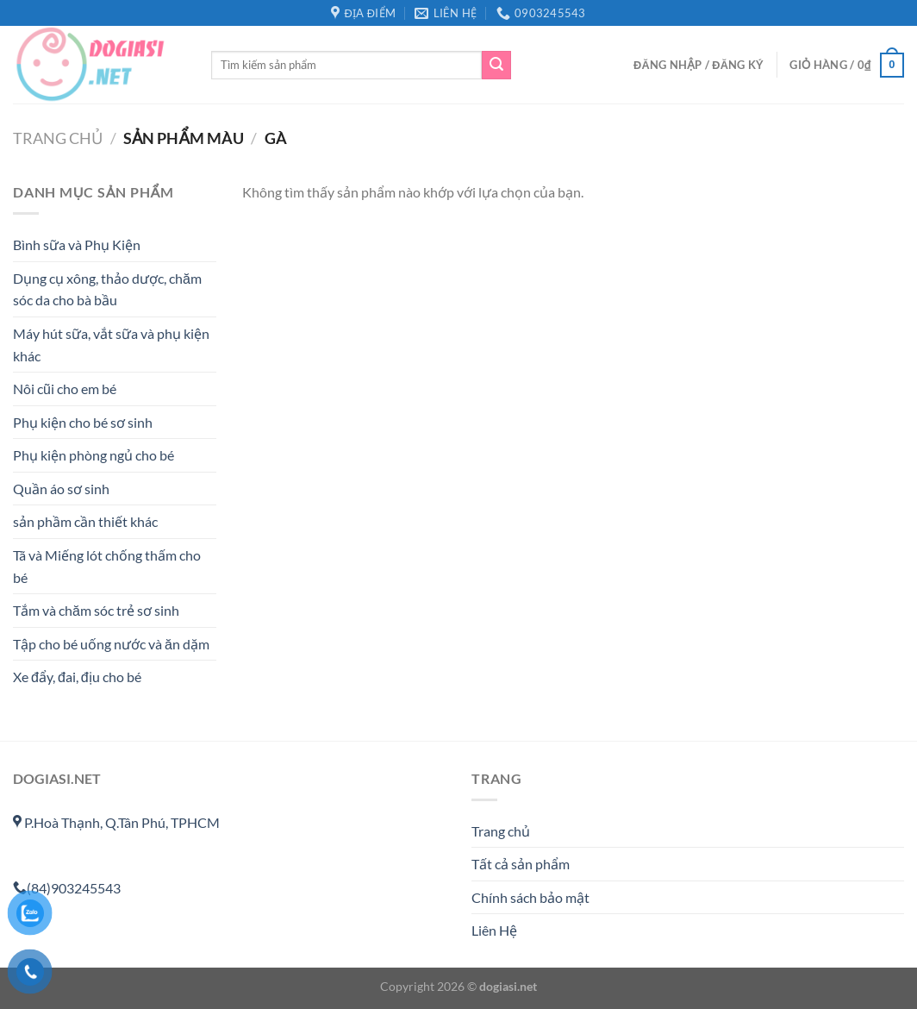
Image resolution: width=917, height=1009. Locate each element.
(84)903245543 (67, 888)
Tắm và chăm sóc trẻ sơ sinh (96, 611)
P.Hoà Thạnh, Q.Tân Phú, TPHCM (116, 822)
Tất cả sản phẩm (520, 863)
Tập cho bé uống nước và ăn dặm (111, 644)
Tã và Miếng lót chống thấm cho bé (107, 567)
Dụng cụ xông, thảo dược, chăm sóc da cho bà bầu (107, 289)
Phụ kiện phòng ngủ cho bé (93, 456)
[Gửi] (496, 65)
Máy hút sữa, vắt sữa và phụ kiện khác (111, 344)
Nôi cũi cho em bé (64, 389)
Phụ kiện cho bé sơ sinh (83, 422)
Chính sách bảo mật (530, 897)
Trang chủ (58, 137)
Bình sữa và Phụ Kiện (76, 245)
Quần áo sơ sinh (61, 488)
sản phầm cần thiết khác (85, 522)
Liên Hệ (494, 930)
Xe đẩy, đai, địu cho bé (77, 677)
